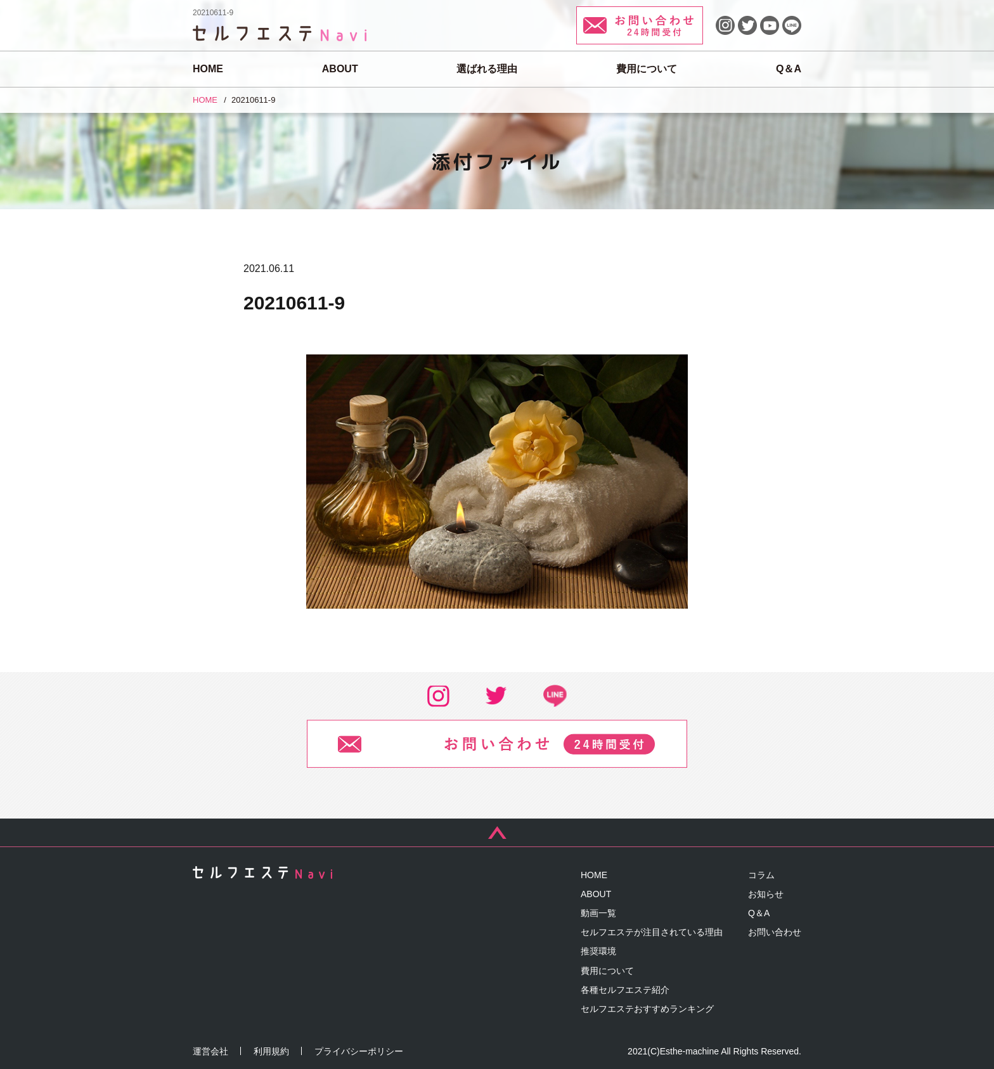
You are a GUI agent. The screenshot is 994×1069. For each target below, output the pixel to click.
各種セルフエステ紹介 (625, 990)
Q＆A (788, 68)
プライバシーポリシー (358, 1051)
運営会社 (210, 1051)
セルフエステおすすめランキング (647, 1009)
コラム (761, 875)
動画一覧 (598, 913)
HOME (208, 68)
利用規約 (271, 1051)
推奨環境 (598, 951)
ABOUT (340, 68)
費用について (646, 68)
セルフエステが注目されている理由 (652, 932)
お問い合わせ (774, 932)
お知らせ (766, 894)
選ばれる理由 (486, 68)
